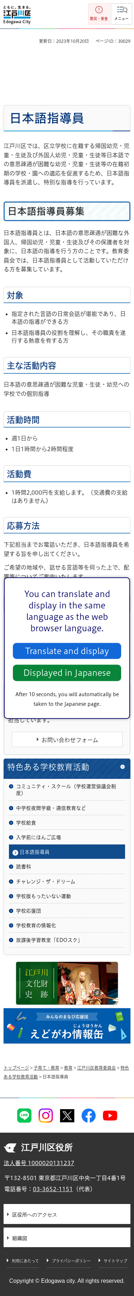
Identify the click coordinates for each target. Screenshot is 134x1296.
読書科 (23, 866)
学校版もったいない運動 (43, 896)
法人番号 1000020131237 (39, 1163)
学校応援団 (28, 910)
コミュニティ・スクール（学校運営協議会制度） (66, 790)
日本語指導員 (35, 851)
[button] (121, 14)
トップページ (16, 1068)
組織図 (19, 1238)
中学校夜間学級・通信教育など (51, 808)
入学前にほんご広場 (38, 837)
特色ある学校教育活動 (48, 767)
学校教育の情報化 (36, 925)
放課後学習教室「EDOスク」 (49, 940)
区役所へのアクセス (34, 1214)
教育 (68, 1068)
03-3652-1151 (53, 1189)
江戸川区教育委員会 (96, 1068)
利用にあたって (25, 1261)
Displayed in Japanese (67, 673)
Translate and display (67, 651)
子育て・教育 (46, 1068)
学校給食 (26, 822)
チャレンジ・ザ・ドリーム (45, 881)
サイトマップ (115, 1261)
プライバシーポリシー (71, 1261)
